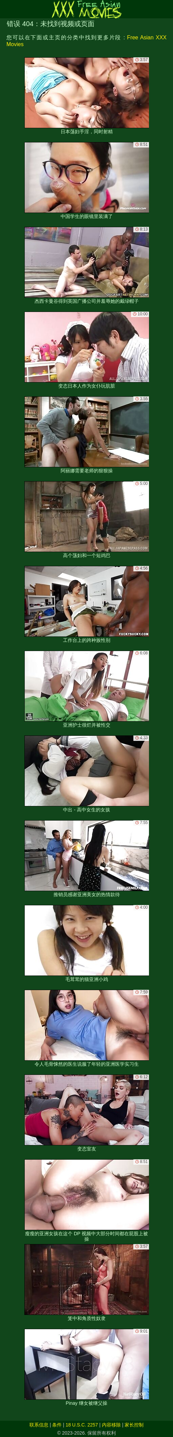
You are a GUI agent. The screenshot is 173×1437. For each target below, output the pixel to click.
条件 (57, 1425)
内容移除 (111, 1425)
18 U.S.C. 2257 (82, 1425)
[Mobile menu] (6, 9)
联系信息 (38, 1425)
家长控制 (134, 1425)
